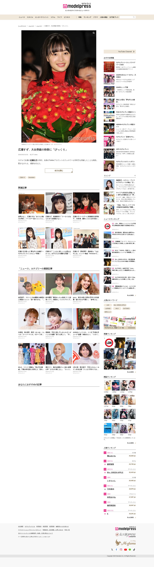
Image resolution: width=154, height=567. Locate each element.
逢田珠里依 (111, 505)
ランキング (87, 17)
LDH (108, 305)
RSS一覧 (67, 530)
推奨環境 (45, 526)
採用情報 (51, 526)
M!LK (117, 308)
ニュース (22, 17)
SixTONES (126, 308)
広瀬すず (33, 160)
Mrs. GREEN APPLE (120, 305)
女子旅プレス (114, 17)
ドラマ (95, 17)
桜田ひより (108, 312)
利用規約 (38, 526)
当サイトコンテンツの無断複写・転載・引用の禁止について (35, 533)
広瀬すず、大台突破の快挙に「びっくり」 (43, 149)
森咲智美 (110, 464)
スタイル (30, 17)
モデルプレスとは (30, 526)
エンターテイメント (42, 17)
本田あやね (111, 497)
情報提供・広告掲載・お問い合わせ (53, 530)
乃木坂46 (110, 489)
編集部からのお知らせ (62, 526)
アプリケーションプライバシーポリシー (29, 530)
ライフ (59, 17)
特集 (79, 17)
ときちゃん (111, 481)
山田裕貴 (107, 308)
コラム (53, 17)
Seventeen (31, 177)
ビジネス (67, 17)
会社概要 (20, 526)
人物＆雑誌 (103, 17)
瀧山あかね (111, 456)
